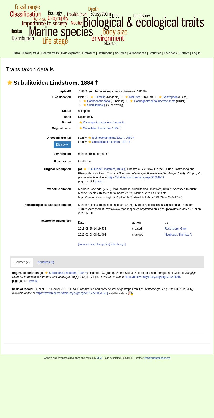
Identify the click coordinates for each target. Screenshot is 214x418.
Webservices (137, 53)
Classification (61, 97)
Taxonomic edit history (55, 220)
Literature (88, 53)
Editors (184, 53)
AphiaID (65, 91)
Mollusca (132, 97)
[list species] (103, 244)
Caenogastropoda (96, 101)
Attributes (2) (46, 262)
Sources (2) (22, 262)
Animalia (97, 97)
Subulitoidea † (93, 105)
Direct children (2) (59, 137)
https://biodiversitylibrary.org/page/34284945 (136, 177)
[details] (99, 181)
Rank (67, 116)
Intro (17, 53)
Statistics (155, 53)
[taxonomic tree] (86, 244)
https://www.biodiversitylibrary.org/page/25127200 (67, 293)
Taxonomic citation (58, 189)
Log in (196, 53)
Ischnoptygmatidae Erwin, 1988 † (110, 137)
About (26, 53)
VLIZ (99, 358)
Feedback (170, 53)
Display (62, 144)
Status (66, 111)
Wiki (36, 53)
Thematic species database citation (47, 205)
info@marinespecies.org (157, 358)
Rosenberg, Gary (175, 228)
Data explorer (70, 53)
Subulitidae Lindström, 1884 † (99, 128)
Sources (120, 53)
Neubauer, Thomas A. (178, 234)
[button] (10, 82)
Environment (62, 154)
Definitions (105, 53)
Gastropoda (168, 97)
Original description (57, 169)
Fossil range (62, 161)
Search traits (50, 53)
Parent (66, 122)
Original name (61, 128)
